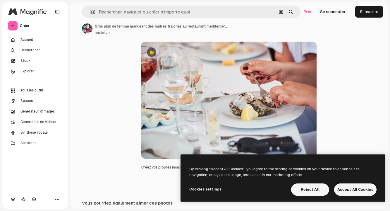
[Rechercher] (35, 50)
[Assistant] (35, 143)
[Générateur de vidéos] (35, 122)
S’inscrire (369, 11)
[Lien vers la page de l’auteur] (87, 28)
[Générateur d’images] (35, 111)
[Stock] (35, 61)
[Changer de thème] (23, 199)
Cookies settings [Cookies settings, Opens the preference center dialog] (205, 189)
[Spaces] (35, 101)
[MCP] (34, 199)
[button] (90, 12)
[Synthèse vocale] (35, 132)
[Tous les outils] (35, 90)
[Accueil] (35, 40)
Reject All (310, 189)
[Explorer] (35, 71)
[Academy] (13, 199)
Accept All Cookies (355, 189)
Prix (307, 11)
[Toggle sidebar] (57, 11)
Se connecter (333, 11)
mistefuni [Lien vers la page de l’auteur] (103, 32)
